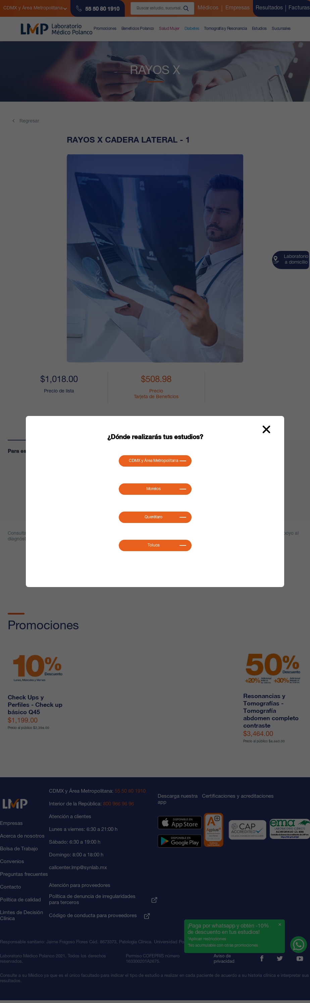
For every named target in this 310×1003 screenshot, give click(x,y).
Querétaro (153, 517)
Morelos (153, 489)
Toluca (153, 545)
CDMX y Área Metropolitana (153, 461)
